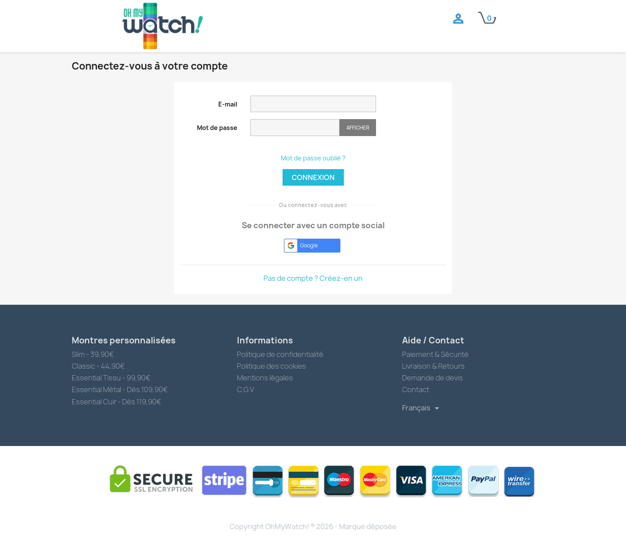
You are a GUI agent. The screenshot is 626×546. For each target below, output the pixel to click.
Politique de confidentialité (280, 354)
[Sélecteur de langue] (422, 408)
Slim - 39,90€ (93, 354)
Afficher (357, 127)
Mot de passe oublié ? (313, 158)
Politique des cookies (271, 366)
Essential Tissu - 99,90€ (111, 378)
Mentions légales (265, 378)
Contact (415, 389)
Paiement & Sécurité (435, 354)
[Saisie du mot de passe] (295, 127)
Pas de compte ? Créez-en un (313, 278)
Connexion (313, 177)
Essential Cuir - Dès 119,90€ (116, 401)
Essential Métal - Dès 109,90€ (120, 389)
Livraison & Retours (433, 366)
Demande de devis (432, 378)
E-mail (227, 104)
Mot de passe (217, 127)
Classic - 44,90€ (98, 366)
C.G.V (245, 389)
